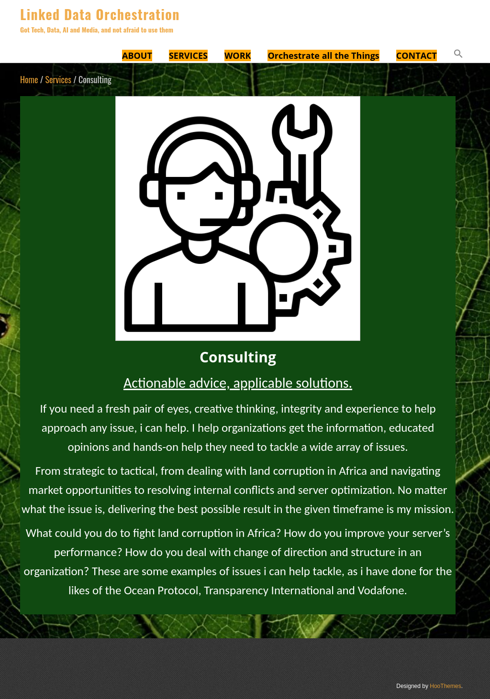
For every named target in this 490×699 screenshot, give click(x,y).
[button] (458, 55)
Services (58, 79)
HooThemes (445, 686)
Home (29, 79)
